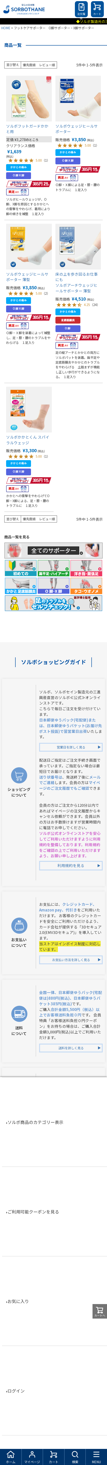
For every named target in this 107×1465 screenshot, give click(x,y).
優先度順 (29, 65)
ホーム (10, 1462)
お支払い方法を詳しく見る (71, 959)
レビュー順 (47, 65)
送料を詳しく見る (71, 1048)
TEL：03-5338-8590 (64, 1370)
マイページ (32, 1462)
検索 (75, 1462)
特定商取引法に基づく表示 (54, 1441)
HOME (5, 28)
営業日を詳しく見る (71, 747)
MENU (96, 1462)
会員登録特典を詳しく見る (71, 1235)
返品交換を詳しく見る (71, 1147)
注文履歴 (81, 14)
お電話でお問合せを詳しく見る (71, 1399)
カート (97, 14)
